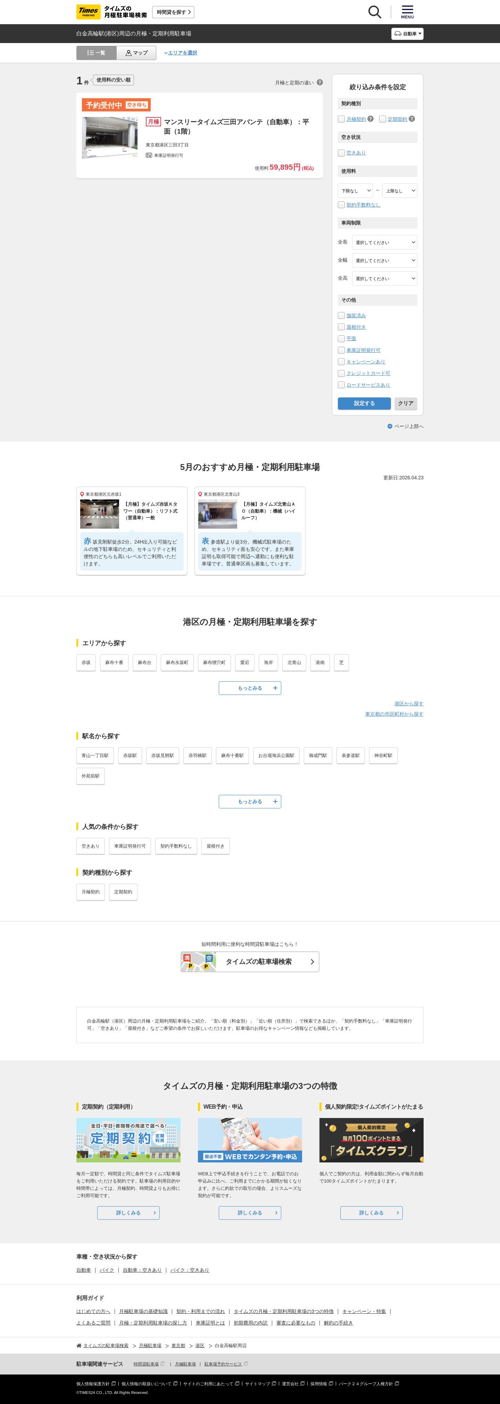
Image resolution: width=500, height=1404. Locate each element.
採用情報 (318, 1383)
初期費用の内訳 (251, 1323)
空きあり (356, 152)
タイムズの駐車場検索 (259, 961)
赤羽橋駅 (198, 755)
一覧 (100, 53)
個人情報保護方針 (93, 1383)
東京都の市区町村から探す (394, 714)
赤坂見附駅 (162, 755)
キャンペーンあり (366, 361)
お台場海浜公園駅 (276, 755)
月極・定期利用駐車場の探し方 (153, 1323)
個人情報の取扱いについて (147, 1383)
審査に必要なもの (295, 1323)
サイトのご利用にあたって (208, 1383)
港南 (320, 662)
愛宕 (244, 662)
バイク (107, 1270)
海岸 (268, 662)
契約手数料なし (364, 205)
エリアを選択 (182, 53)
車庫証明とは (210, 1323)
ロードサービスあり (368, 385)
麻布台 (144, 662)
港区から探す (409, 703)
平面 (351, 338)
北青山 (294, 662)
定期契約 (397, 119)
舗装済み (356, 315)
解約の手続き (338, 1323)
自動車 (83, 1270)
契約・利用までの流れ (200, 1311)
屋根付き (356, 327)
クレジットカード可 (368, 373)
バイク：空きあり (189, 1270)
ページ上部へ (409, 426)
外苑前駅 (91, 776)
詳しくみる (128, 1213)
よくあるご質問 (93, 1323)
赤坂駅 (130, 755)
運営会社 (290, 1383)
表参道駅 (351, 755)
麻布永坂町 (177, 662)
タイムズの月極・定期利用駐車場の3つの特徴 (284, 1311)
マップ (140, 53)
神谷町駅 (383, 755)
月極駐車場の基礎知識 (143, 1311)
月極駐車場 (185, 1364)
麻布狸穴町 (214, 662)
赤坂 (86, 662)
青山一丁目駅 (95, 755)
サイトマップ (257, 1383)
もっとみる (250, 688)
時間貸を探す (171, 12)
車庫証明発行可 (364, 350)
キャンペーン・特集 (364, 1311)
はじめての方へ (93, 1311)
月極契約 (356, 119)
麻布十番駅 (232, 755)
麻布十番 (114, 662)
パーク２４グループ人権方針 (366, 1383)
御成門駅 (318, 755)
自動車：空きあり (142, 1270)
